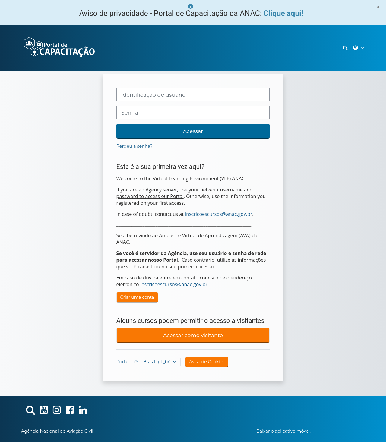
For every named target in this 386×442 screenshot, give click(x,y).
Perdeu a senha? (134, 146)
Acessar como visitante (193, 335)
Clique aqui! (283, 13)
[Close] (378, 7)
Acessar (193, 131)
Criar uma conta (137, 297)
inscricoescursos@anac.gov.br (218, 214)
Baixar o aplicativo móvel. (283, 431)
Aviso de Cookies (206, 362)
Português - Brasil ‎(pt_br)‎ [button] (144, 362)
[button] (346, 47)
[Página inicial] (58, 47)
